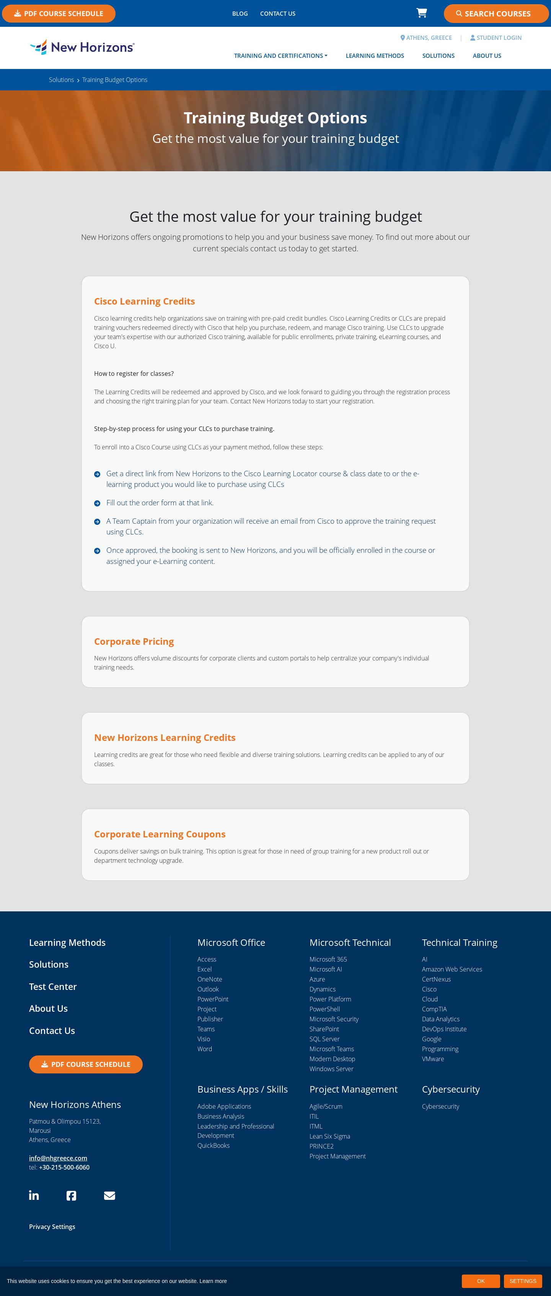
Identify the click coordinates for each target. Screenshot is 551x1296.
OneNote (209, 983)
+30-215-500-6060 (64, 1171)
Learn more (213, 1281)
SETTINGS (523, 1281)
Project (207, 1013)
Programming (440, 1053)
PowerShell (325, 1013)
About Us (487, 55)
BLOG (240, 13)
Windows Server (332, 1072)
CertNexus (436, 983)
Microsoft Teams (332, 1053)
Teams (206, 1033)
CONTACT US (277, 13)
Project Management (338, 1159)
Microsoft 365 (328, 963)
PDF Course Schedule (58, 13)
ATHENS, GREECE (426, 37)
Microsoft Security (334, 1023)
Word (204, 1053)
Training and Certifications (278, 55)
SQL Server (325, 1043)
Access (206, 963)
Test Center (54, 989)
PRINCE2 (322, 1149)
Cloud (430, 1003)
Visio (203, 1043)
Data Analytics (441, 1023)
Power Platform (330, 1003)
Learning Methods (375, 55)
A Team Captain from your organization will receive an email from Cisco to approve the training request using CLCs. (270, 528)
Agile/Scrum (326, 1110)
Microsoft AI (326, 973)
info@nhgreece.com (58, 1162)
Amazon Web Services (452, 973)
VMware (433, 1062)
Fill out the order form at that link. (165, 504)
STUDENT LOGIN (496, 37)
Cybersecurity (440, 1110)
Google (432, 1043)
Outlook (208, 993)
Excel (204, 973)
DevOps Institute (444, 1033)
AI (424, 963)
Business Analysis (220, 1120)
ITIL (314, 1120)
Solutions (438, 55)
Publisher (210, 1023)
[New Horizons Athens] (82, 47)
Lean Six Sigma (330, 1139)
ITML (316, 1130)
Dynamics (323, 993)
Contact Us (53, 1033)
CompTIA (434, 1013)
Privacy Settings (52, 1230)
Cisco (429, 993)
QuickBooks (213, 1149)
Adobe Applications (224, 1110)
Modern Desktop (332, 1062)
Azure (317, 983)
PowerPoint (212, 1003)
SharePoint (324, 1033)
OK (481, 1281)
